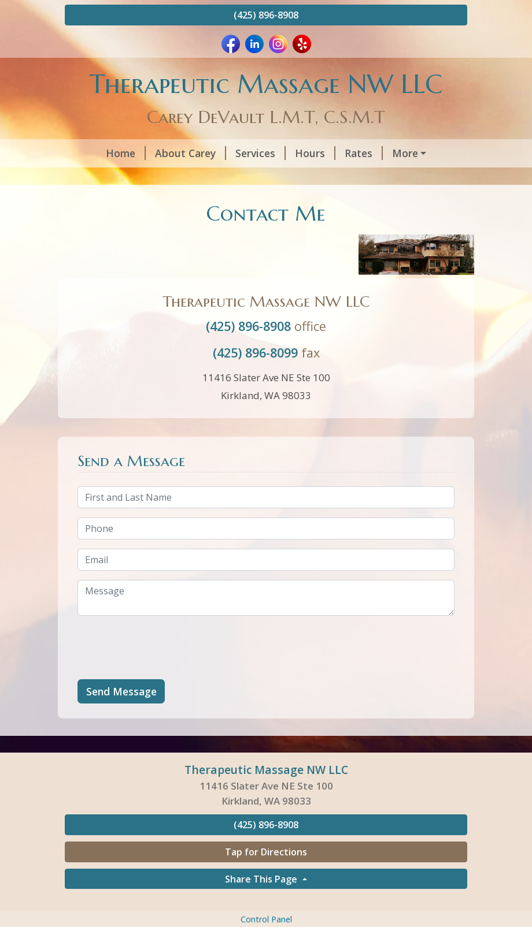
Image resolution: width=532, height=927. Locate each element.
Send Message (121, 716)
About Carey (158, 153)
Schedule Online (404, 153)
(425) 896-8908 (266, 15)
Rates (332, 153)
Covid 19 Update (191, 178)
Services (229, 153)
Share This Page (262, 903)
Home (94, 153)
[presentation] (165, 671)
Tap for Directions (266, 876)
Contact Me (108, 178)
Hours (283, 153)
